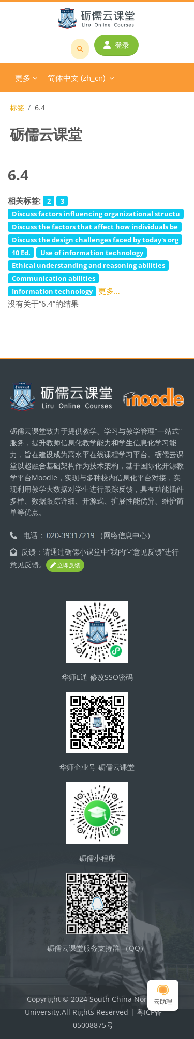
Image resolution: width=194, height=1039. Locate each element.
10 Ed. (21, 252)
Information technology (52, 291)
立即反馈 (65, 565)
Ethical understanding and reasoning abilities (88, 265)
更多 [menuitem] (23, 78)
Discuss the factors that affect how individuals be (95, 226)
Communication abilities (53, 278)
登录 (116, 45)
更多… (109, 291)
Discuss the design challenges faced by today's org (95, 239)
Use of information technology (91, 252)
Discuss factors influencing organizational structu (96, 214)
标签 (17, 107)
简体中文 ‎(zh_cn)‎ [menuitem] (76, 78)
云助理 (163, 995)
